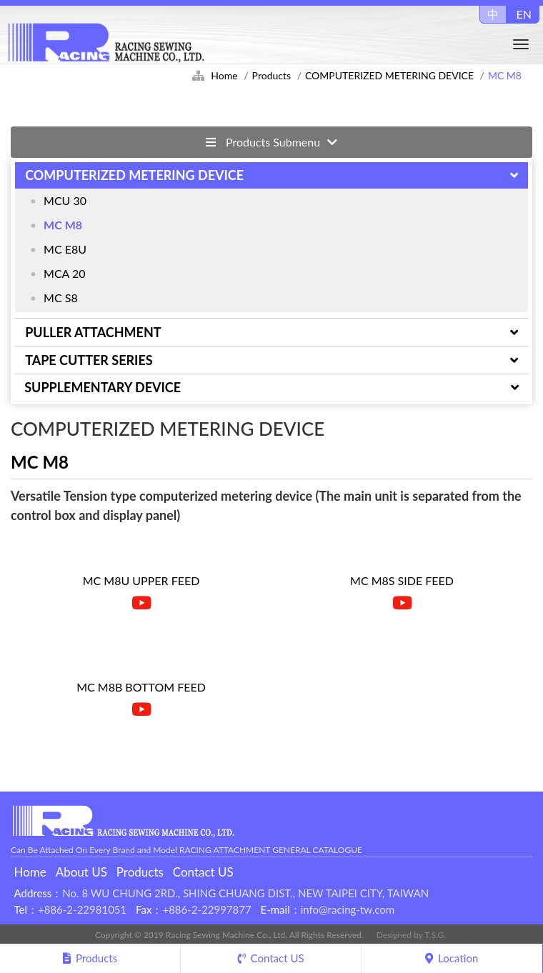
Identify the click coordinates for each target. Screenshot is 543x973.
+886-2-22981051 (82, 909)
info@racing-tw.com (347, 909)
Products (271, 75)
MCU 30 (65, 200)
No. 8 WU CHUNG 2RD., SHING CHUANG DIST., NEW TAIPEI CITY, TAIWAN (245, 893)
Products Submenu (271, 142)
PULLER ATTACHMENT (93, 332)
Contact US (203, 871)
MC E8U (65, 249)
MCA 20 (65, 273)
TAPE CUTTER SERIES (88, 360)
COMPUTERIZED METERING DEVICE (389, 75)
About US (81, 871)
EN (524, 14)
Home (224, 75)
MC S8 (61, 297)
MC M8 (63, 224)
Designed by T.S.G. (411, 934)
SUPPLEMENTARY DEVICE (102, 387)
